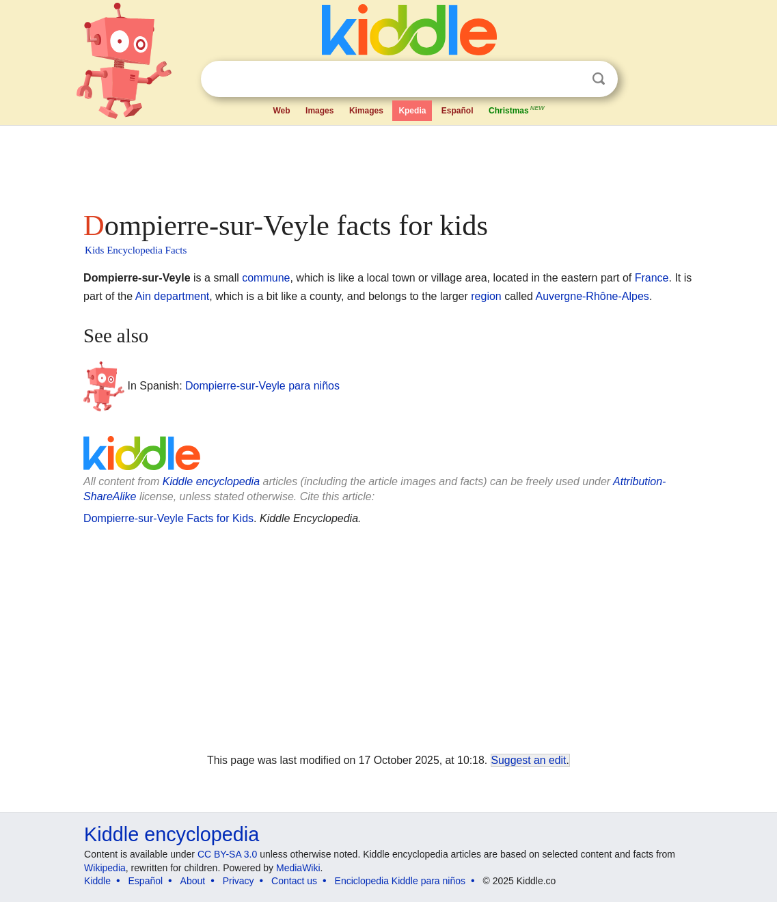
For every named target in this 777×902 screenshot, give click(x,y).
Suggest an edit (529, 760)
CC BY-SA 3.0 (227, 854)
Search (598, 79)
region (486, 296)
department (181, 296)
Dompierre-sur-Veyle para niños (262, 385)
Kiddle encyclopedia (211, 481)
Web (281, 110)
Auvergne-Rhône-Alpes (592, 296)
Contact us (294, 880)
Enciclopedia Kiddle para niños (400, 880)
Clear (570, 79)
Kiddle (97, 880)
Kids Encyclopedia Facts (136, 250)
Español (457, 110)
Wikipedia (105, 867)
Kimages (366, 110)
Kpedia (412, 110)
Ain (143, 296)
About (193, 880)
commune (266, 278)
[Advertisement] (387, 164)
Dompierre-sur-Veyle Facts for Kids (168, 518)
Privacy (238, 880)
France (652, 278)
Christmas (517, 109)
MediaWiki (298, 867)
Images (319, 110)
